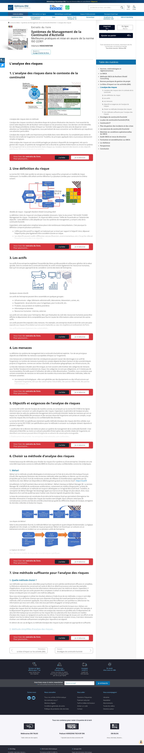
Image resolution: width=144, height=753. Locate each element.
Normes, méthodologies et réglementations (110, 70)
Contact (79, 709)
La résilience (105, 143)
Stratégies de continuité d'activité (69, 651)
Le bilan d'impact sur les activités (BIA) (31, 651)
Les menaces (108, 101)
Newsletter (106, 700)
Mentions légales (50, 703)
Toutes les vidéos (109, 706)
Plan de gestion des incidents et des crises (116, 126)
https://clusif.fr (81, 481)
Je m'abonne (80, 157)
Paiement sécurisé (83, 700)
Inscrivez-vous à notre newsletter (48, 683)
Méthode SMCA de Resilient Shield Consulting (113, 78)
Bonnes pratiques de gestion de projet (115, 81)
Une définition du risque (112, 95)
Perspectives (105, 146)
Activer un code (82, 706)
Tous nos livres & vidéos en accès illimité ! (72, 1)
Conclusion (104, 149)
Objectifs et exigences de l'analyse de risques (116, 105)
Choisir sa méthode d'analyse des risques (118, 109)
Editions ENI (19, 7)
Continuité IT (105, 123)
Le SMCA (103, 74)
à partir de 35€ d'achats (85, 671)
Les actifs (107, 98)
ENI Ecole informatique (49, 749)
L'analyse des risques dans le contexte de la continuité (118, 91)
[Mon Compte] (134, 7)
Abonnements (108, 703)
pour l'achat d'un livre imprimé (34, 671)
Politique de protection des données (56, 709)
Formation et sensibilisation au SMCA (115, 140)
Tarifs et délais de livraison (86, 703)
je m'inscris (103, 683)
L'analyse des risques (108, 87)
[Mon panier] (128, 7)
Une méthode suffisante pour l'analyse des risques (118, 113)
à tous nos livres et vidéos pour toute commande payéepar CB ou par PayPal (59, 671)
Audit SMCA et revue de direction (113, 137)
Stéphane (42, 46)
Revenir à (41, 52)
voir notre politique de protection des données (50, 684)
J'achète (62, 157)
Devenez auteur (108, 709)
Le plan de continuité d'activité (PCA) (114, 120)
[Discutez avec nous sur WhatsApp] (67, 7)
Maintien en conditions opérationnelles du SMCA (116, 133)
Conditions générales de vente (54, 706)
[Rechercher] (122, 7)
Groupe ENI (77, 749)
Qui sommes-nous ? (51, 700)
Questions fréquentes (84, 697)
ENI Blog (12, 749)
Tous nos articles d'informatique (55, 697)
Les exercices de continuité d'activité (114, 129)
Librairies (106, 697)
